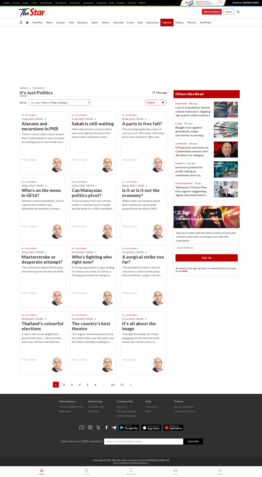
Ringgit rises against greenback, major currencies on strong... (190, 131)
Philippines (181, 103)
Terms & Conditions (184, 411)
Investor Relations (126, 415)
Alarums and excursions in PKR (40, 126)
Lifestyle (118, 22)
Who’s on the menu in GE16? (41, 193)
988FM (142, 3)
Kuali (111, 3)
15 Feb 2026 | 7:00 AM (132, 252)
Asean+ (60, 22)
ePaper (6, 3)
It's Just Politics (29, 115)
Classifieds (93, 411)
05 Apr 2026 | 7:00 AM (132, 119)
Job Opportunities (126, 411)
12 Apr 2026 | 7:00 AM (82, 119)
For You (86, 472)
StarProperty (46, 3)
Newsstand (65, 411)
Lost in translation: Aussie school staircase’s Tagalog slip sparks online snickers (192, 111)
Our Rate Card (95, 406)
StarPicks (205, 22)
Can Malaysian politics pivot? (87, 193)
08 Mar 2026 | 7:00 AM (133, 185)
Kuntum (121, 3)
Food (130, 22)
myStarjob (101, 3)
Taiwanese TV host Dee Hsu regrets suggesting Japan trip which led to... (191, 191)
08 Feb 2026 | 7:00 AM (32, 319)
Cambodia (181, 143)
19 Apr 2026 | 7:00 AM (32, 119)
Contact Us (151, 406)
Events (16, 3)
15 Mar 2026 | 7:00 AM (83, 185)
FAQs (148, 411)
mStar (34, 3)
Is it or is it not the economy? (141, 193)
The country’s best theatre (91, 326)
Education (152, 22)
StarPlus (37, 22)
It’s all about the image (139, 326)
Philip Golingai (29, 159)
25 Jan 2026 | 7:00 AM (132, 319)
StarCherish (61, 3)
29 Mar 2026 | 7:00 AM (33, 185)
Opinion (167, 22)
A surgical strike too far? (143, 259)
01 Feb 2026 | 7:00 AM (82, 319)
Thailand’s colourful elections (42, 326)
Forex (178, 123)
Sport (95, 22)
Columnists (38, 87)
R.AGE (25, 3)
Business (83, 22)
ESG (71, 22)
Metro (106, 22)
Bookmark (131, 472)
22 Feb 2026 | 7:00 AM (82, 252)
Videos (179, 22)
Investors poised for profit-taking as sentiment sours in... (189, 171)
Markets (180, 163)
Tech (140, 22)
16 (112, 384)
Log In (228, 11)
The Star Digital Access (71, 406)
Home (41, 472)
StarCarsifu (75, 3)
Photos (191, 22)
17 (122, 384)
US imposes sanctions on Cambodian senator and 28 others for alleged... (191, 151)
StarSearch (88, 3)
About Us (122, 406)
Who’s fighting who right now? (92, 259)
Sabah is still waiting (93, 123)
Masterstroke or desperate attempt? (42, 259)
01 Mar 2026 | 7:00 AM (33, 252)
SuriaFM (132, 3)
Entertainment (184, 183)
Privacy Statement (183, 406)
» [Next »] (130, 384)
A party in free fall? (142, 123)
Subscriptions (212, 11)
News (49, 22)
